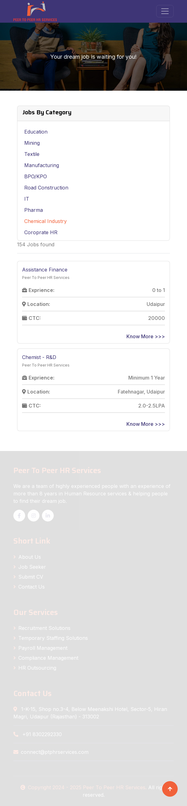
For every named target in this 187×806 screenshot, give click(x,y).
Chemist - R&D (39, 357)
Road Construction (46, 187)
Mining (32, 143)
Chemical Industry (45, 221)
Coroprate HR (40, 232)
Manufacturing (41, 165)
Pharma (33, 210)
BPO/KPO (35, 176)
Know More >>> (145, 336)
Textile (31, 154)
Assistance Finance (44, 269)
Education (36, 132)
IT (26, 199)
